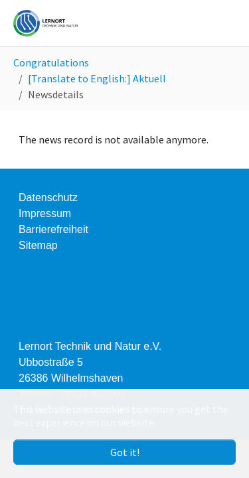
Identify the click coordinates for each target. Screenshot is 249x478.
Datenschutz (48, 197)
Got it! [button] (124, 452)
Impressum (45, 213)
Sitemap (38, 245)
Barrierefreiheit (53, 229)
